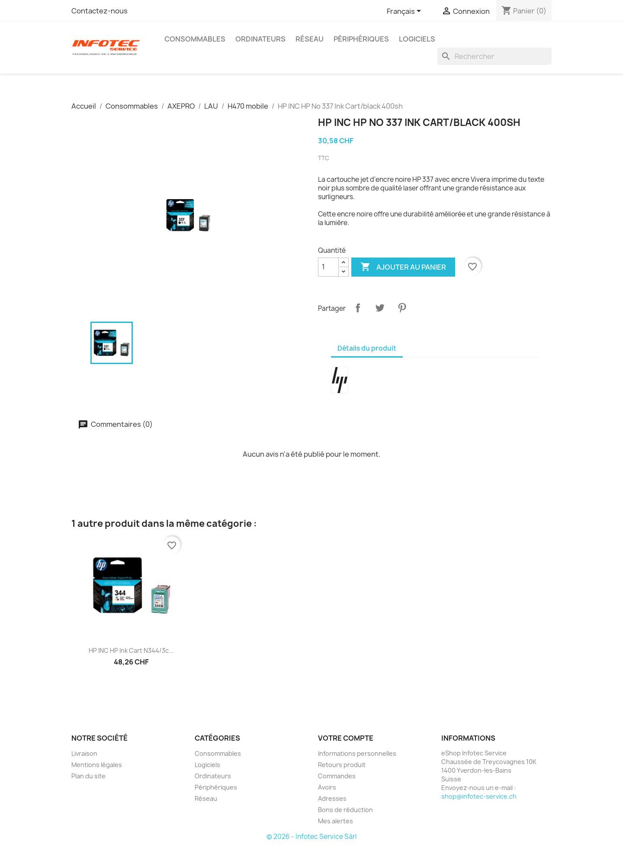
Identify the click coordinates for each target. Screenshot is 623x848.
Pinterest (402, 307)
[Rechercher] (494, 56)
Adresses (332, 798)
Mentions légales (96, 765)
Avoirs (327, 787)
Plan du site (88, 776)
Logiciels (417, 39)
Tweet (380, 307)
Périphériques (361, 39)
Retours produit (342, 765)
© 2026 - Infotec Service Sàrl (311, 836)
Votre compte (345, 738)
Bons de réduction (345, 810)
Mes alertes (335, 821)
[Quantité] (328, 267)
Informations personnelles (357, 753)
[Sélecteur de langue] (405, 11)
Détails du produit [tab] (366, 348)
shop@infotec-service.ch (479, 796)
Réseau (309, 39)
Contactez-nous (99, 11)
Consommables (194, 39)
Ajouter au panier (403, 267)
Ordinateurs (260, 39)
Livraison (84, 753)
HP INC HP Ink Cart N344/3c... (131, 650)
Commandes (337, 776)
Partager (357, 307)
